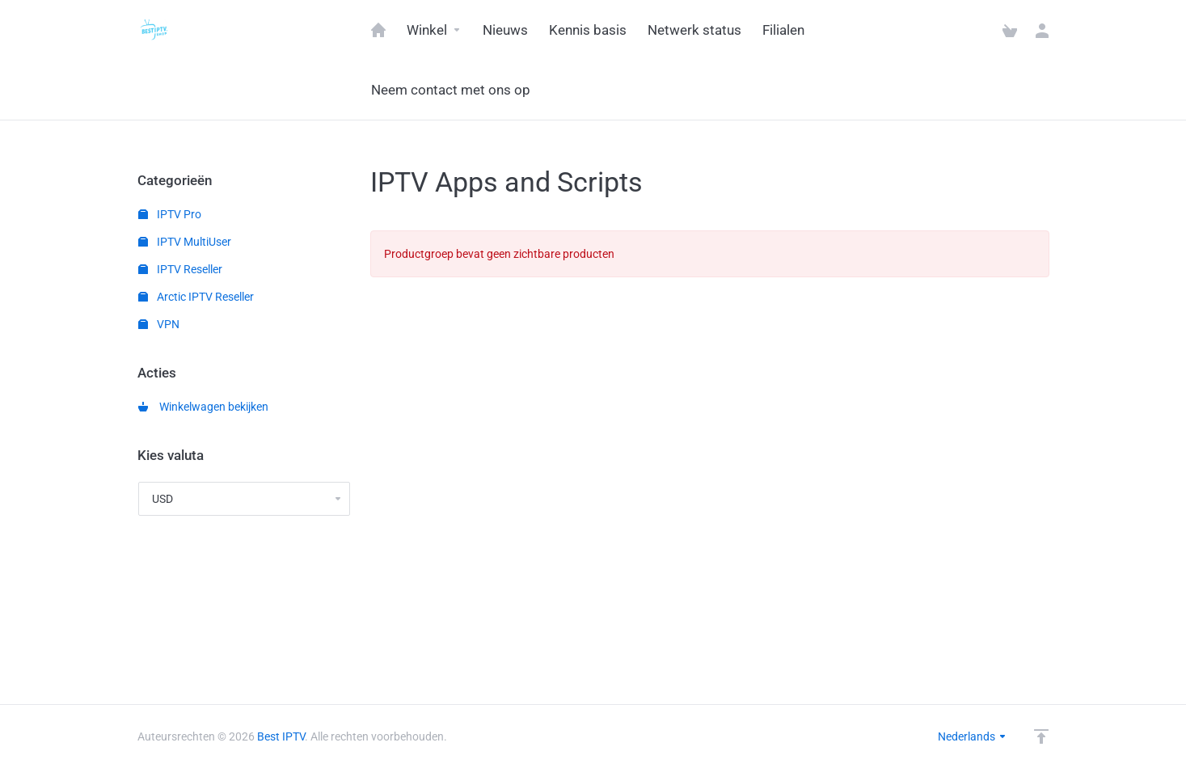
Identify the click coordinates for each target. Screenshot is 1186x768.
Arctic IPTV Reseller (196, 296)
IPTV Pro (169, 214)
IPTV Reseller (180, 269)
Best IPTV (281, 736)
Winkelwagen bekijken (203, 406)
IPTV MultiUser (184, 241)
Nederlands (972, 736)
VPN (158, 324)
